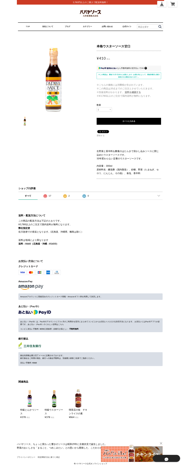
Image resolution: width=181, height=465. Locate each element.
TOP (28, 26)
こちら (61, 324)
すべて (28, 195)
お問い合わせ (107, 26)
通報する (101, 135)
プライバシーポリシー (26, 457)
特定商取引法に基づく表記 (49, 457)
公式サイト (127, 26)
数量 (99, 105)
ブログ (67, 26)
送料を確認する (133, 92)
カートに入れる (128, 121)
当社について (47, 26)
